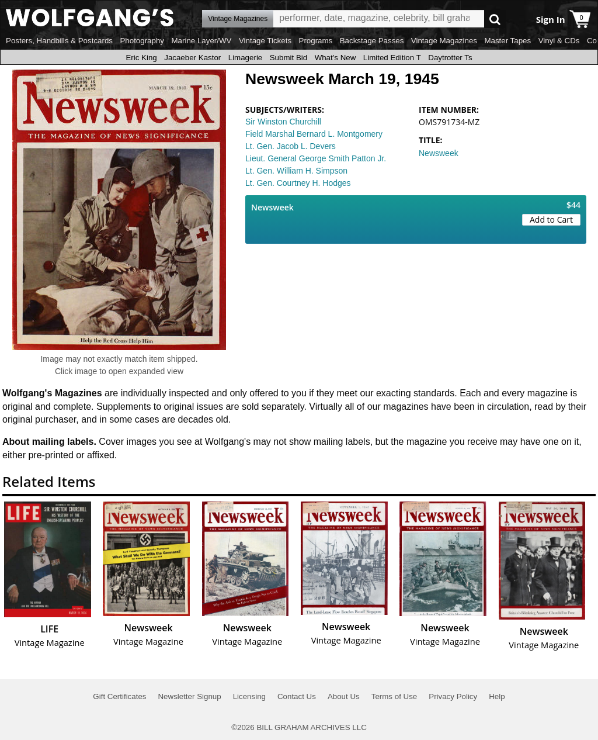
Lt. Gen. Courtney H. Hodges (298, 183)
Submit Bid (288, 57)
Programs (316, 40)
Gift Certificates (119, 696)
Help (497, 696)
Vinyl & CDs (559, 40)
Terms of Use (394, 696)
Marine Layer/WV (201, 40)
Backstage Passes (372, 40)
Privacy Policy (453, 696)
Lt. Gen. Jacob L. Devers (290, 146)
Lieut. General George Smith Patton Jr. (315, 158)
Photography (142, 40)
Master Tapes (507, 40)
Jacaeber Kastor (192, 57)
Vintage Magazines (444, 40)
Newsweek (438, 153)
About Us (344, 696)
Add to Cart (551, 219)
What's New (335, 57)
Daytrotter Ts (450, 57)
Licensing (249, 696)
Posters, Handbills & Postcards (59, 40)
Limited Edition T (392, 57)
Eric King (141, 57)
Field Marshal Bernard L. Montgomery (314, 134)
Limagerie (245, 57)
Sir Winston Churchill (283, 121)
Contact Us (296, 696)
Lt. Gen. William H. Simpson (296, 170)
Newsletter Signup (189, 696)
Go (495, 19)
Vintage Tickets (265, 40)
